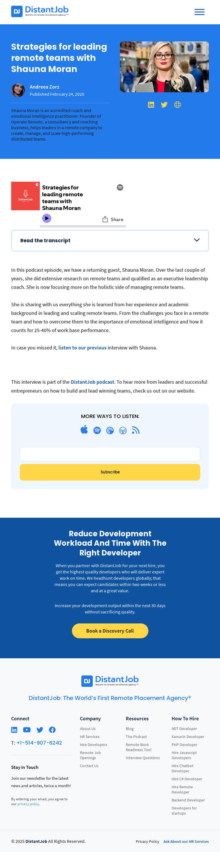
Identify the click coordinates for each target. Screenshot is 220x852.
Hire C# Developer (187, 778)
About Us (88, 728)
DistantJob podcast (92, 382)
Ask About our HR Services (186, 841)
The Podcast (136, 736)
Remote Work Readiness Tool (139, 747)
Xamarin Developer (188, 736)
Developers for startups (184, 810)
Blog (129, 728)
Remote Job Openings (90, 755)
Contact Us (89, 765)
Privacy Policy (147, 841)
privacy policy (28, 803)
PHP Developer (184, 744)
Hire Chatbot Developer (182, 768)
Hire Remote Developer (182, 789)
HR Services (89, 736)
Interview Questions (143, 757)
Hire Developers (93, 744)
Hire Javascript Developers (184, 755)
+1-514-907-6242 (39, 742)
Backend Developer (188, 800)
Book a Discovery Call (110, 630)
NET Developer (184, 728)
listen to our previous (82, 347)
